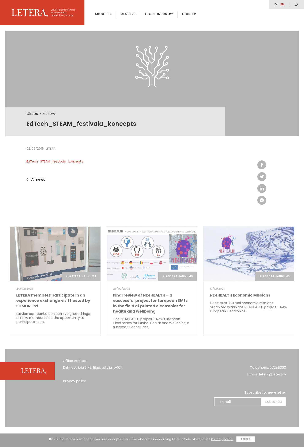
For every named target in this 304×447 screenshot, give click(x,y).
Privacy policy (74, 381)
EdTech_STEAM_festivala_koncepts (54, 161)
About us (103, 14)
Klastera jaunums (81, 276)
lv (275, 4)
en (282, 4)
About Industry (158, 14)
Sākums (32, 113)
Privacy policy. (222, 439)
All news (49, 113)
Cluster (189, 14)
